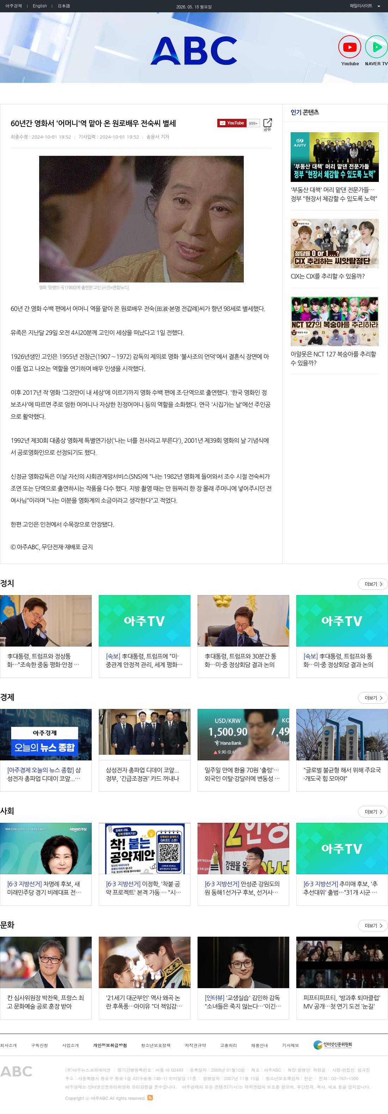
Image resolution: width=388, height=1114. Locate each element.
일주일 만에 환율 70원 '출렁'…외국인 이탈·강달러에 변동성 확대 (242, 775)
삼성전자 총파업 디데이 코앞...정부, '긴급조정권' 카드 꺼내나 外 (44, 775)
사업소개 (70, 1045)
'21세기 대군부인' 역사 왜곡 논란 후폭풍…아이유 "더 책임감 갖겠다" (144, 1003)
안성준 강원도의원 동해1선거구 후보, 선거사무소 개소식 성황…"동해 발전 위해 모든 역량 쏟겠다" (243, 889)
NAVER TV (376, 50)
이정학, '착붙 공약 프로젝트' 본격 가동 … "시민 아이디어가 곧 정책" (143, 889)
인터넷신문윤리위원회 (332, 1045)
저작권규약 (195, 1045)
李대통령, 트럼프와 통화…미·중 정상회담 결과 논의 (338, 660)
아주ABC (194, 50)
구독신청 (39, 1045)
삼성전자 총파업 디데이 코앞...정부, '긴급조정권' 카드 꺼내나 (142, 774)
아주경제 (13, 5)
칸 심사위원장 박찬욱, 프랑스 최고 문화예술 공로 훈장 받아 (45, 1002)
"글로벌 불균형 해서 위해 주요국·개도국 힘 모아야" (342, 774)
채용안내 (259, 1045)
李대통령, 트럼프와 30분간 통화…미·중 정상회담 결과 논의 (240, 660)
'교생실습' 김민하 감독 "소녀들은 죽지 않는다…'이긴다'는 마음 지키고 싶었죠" (242, 1003)
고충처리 (228, 1045)
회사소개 (8, 1045)
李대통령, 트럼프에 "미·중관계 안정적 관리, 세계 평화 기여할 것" (142, 661)
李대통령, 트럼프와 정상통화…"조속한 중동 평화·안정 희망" (43, 661)
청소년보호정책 (156, 1045)
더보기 (373, 584)
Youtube (349, 50)
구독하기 (238, 123)
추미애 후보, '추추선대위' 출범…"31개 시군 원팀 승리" (340, 889)
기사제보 (290, 1045)
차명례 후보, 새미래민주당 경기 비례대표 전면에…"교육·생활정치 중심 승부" (44, 889)
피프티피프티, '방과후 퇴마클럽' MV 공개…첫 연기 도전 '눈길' (341, 1002)
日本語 (63, 5)
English (40, 5)
